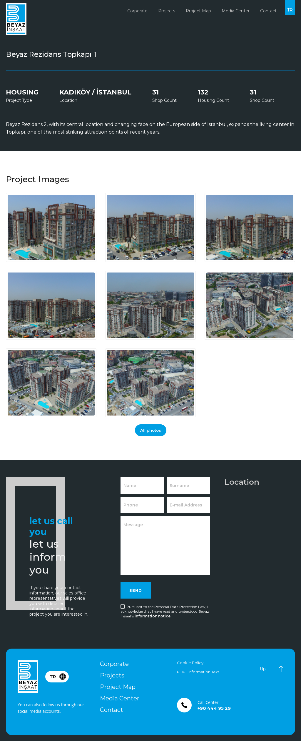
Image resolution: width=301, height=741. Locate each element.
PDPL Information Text (198, 671)
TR (290, 10)
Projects (112, 675)
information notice (152, 616)
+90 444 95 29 (214, 708)
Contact (111, 709)
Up (263, 669)
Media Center (119, 698)
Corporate (114, 663)
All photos (150, 430)
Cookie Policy (190, 662)
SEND (135, 590)
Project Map (198, 11)
